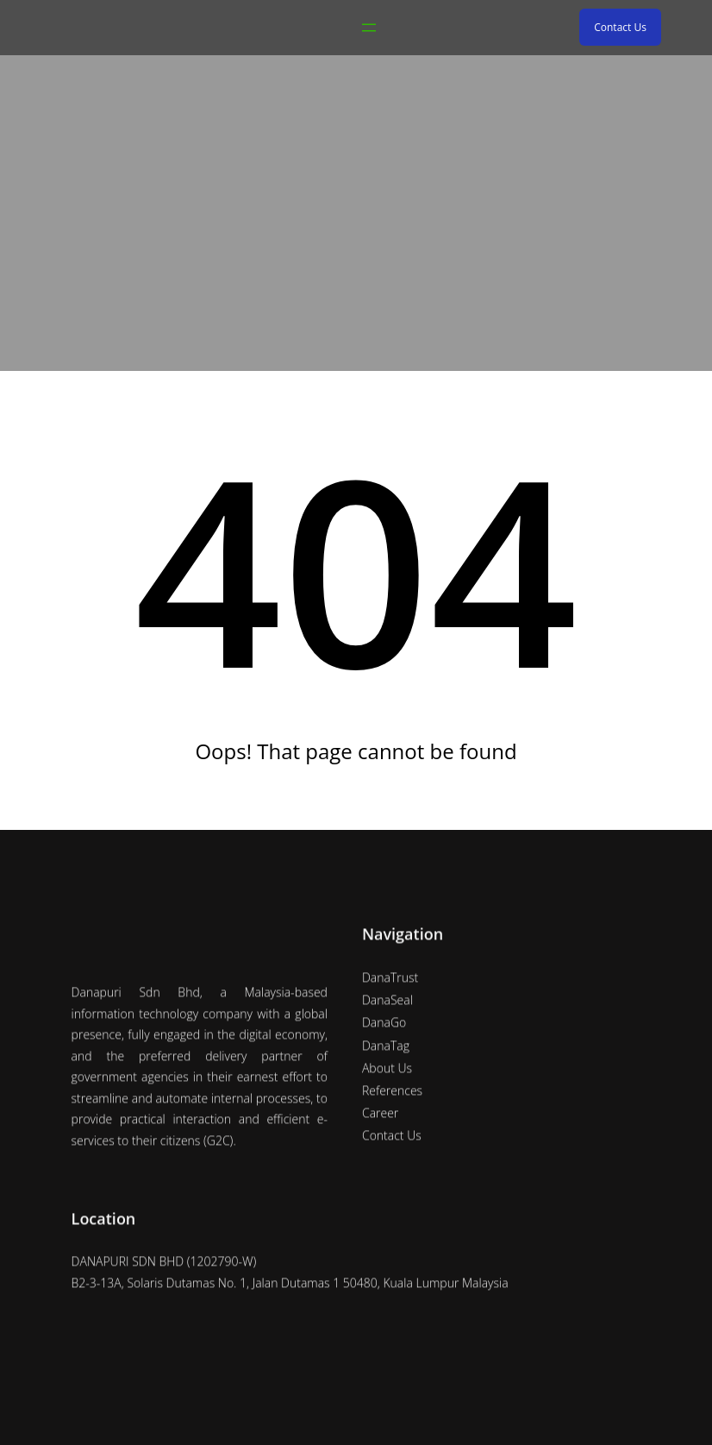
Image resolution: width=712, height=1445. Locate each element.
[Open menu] (369, 27)
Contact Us (620, 27)
